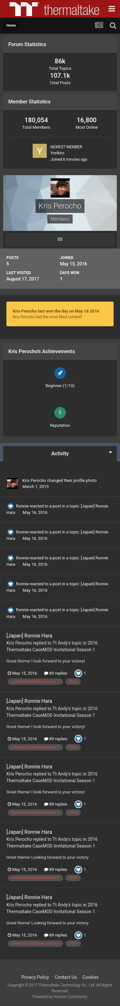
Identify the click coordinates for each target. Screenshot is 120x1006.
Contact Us (66, 977)
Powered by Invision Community (60, 996)
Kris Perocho (34, 480)
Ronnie (22, 506)
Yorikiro (57, 152)
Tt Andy (60, 642)
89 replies (55, 673)
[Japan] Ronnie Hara (29, 636)
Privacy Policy (35, 977)
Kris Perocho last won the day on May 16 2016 (56, 311)
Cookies (91, 977)
